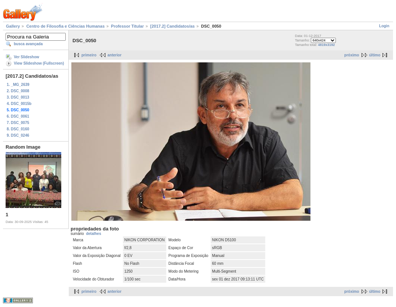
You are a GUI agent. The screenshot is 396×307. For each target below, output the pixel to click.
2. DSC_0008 (18, 91)
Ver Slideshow (26, 57)
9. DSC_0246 (18, 135)
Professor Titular (127, 26)
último (374, 55)
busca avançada (28, 44)
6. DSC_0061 (18, 116)
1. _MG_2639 (18, 85)
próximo (351, 55)
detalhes (93, 234)
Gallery (13, 26)
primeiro (88, 55)
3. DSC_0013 (18, 97)
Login (384, 26)
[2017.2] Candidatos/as (172, 26)
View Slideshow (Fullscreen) (39, 63)
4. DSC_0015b (19, 104)
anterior (114, 55)
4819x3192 (326, 45)
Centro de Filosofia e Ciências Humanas (65, 26)
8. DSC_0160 (18, 129)
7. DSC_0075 (18, 123)
